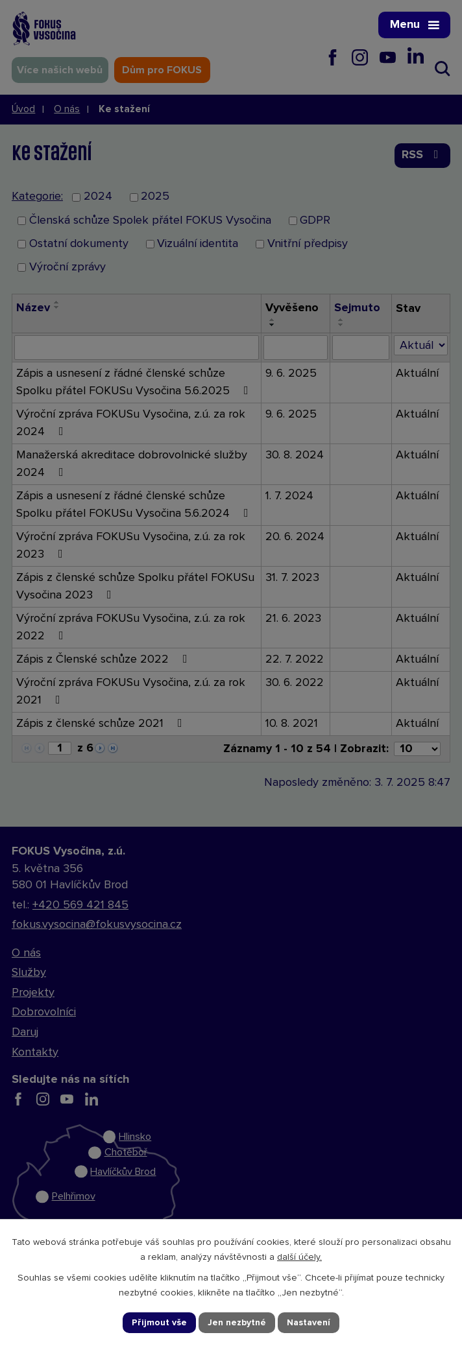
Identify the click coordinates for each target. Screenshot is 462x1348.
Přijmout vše (159, 1322)
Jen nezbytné (237, 1322)
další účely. (299, 1257)
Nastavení (308, 1322)
